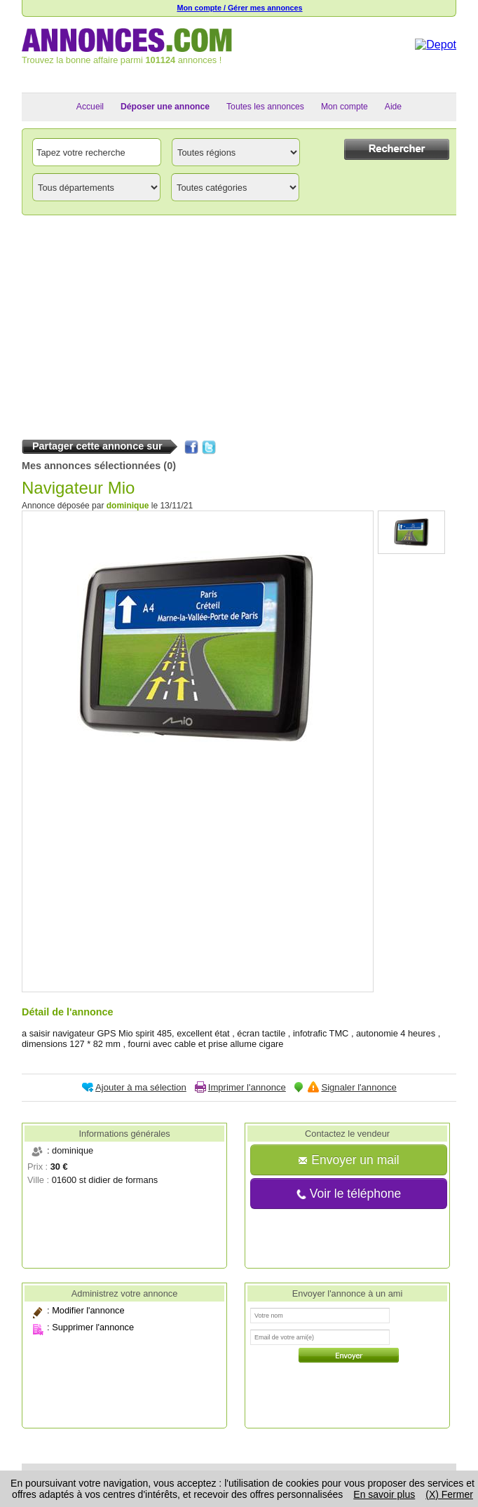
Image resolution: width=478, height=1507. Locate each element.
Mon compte (344, 106)
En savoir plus (384, 1494)
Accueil (90, 106)
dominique (128, 506)
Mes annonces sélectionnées (91, 465)
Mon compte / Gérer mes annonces (239, 8)
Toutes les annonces (265, 106)
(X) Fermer (449, 1494)
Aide (393, 106)
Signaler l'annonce (358, 1087)
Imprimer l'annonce (247, 1087)
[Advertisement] (239, 324)
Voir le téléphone (348, 1194)
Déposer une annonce (165, 106)
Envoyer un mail (348, 1160)
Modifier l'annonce (88, 1310)
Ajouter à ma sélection (140, 1087)
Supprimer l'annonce (93, 1327)
